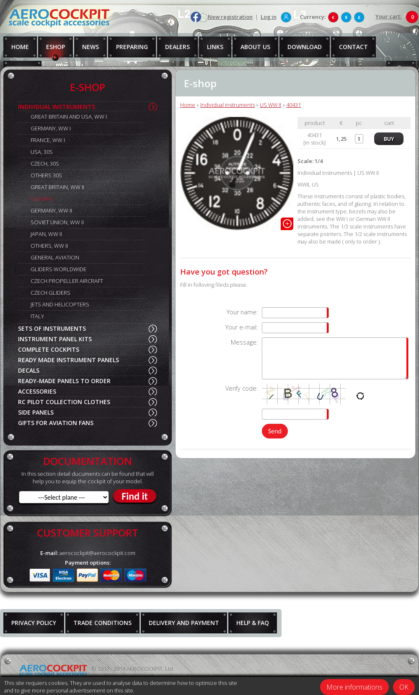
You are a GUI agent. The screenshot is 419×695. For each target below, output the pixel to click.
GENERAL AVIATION (55, 257)
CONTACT (353, 47)
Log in (269, 17)
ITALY (37, 316)
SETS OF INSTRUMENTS (52, 328)
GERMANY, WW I (51, 128)
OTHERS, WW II (49, 245)
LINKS (215, 47)
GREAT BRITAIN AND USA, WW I (69, 116)
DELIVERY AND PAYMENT (184, 623)
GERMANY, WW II (51, 210)
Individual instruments (227, 105)
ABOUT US (255, 47)
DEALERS (177, 47)
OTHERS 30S (46, 175)
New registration (230, 17)
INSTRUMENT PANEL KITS (55, 339)
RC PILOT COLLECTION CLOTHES (64, 402)
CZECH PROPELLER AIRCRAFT (67, 281)
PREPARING (132, 47)
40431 (293, 105)
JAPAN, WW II (46, 234)
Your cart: (388, 16)
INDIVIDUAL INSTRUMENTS (56, 107)
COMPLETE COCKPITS (48, 349)
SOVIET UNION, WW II (57, 222)
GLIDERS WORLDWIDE (58, 269)
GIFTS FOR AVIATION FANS (55, 423)
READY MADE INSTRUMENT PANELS (68, 360)
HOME (20, 47)
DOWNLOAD (304, 47)
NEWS (90, 47)
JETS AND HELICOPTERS (60, 304)
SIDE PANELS (36, 412)
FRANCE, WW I (48, 140)
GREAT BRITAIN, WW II (57, 187)
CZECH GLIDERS (50, 292)
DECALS (28, 370)
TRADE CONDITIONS (102, 623)
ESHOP (55, 47)
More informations (354, 687)
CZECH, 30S (45, 163)
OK (404, 687)
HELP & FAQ (252, 623)
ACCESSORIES (37, 391)
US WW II (42, 198)
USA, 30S (42, 152)
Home (187, 105)
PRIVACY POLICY (33, 623)
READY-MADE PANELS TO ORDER (64, 381)
